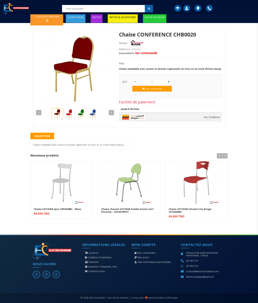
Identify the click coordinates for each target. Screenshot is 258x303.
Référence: (124, 49)
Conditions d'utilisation (98, 257)
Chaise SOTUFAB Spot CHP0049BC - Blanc (57, 209)
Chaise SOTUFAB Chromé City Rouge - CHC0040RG (191, 210)
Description (42, 136)
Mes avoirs (141, 257)
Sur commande (152, 88)
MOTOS (96, 17)
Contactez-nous (95, 271)
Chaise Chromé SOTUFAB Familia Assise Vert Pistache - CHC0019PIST (127, 210)
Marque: (123, 43)
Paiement (92, 262)
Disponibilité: (126, 53)
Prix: (121, 63)
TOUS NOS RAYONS (47, 18)
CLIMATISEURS (75, 17)
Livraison (91, 253)
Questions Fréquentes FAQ (101, 266)
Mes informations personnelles (152, 262)
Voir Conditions (212, 117)
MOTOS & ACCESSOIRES (122, 17)
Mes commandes (145, 253)
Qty (124, 82)
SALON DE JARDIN (155, 17)
